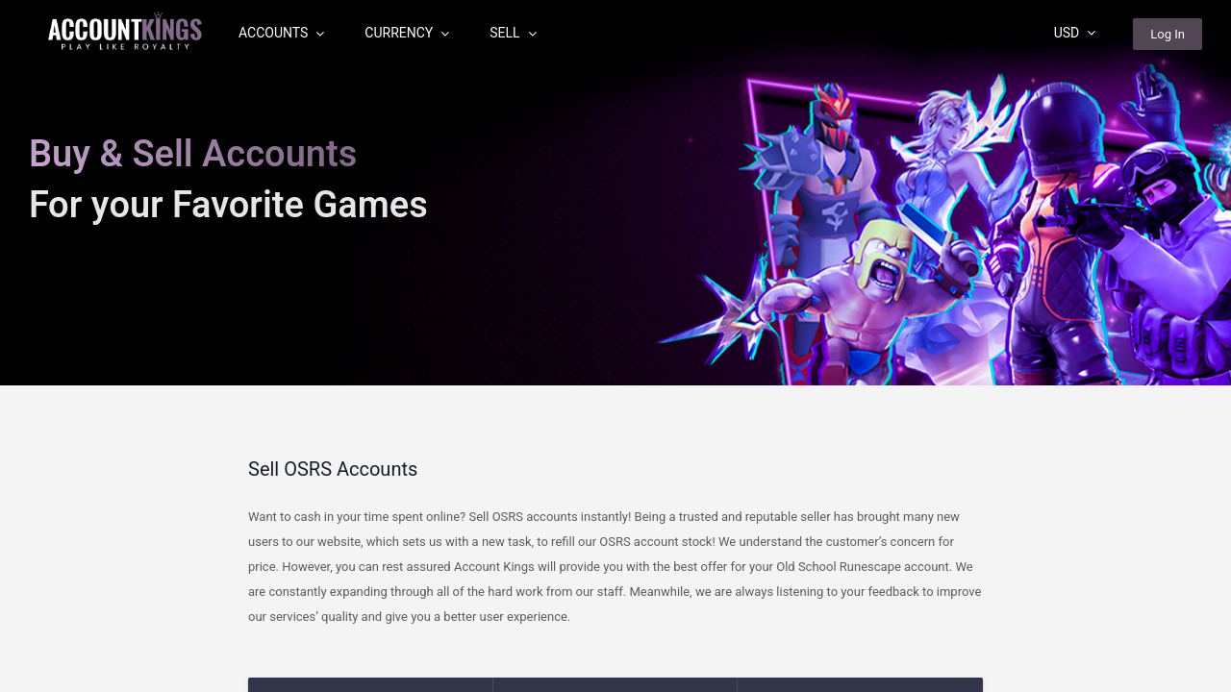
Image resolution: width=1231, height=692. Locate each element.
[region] (615, 346)
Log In (1167, 34)
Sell (513, 32)
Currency (406, 32)
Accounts (281, 32)
